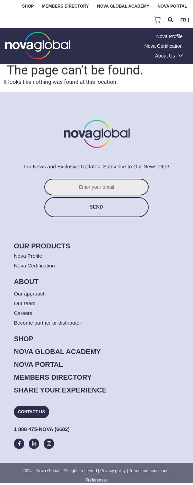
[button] (170, 20)
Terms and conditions (148, 470)
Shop (28, 6)
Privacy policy (112, 470)
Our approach (30, 294)
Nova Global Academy (123, 6)
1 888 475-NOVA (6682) (42, 429)
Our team (25, 303)
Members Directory (65, 6)
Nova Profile (28, 256)
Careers (23, 313)
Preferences (96, 480)
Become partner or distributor (47, 323)
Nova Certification (34, 265)
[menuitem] (183, 19)
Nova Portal (172, 6)
